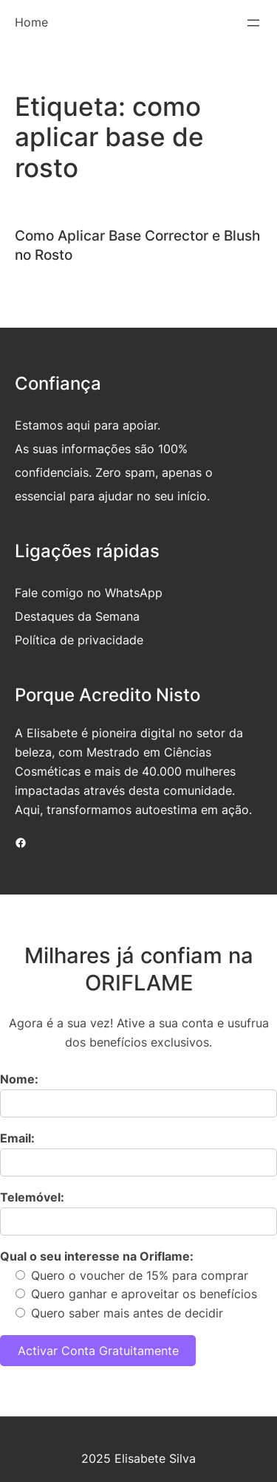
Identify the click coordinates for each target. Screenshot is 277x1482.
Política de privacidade (79, 640)
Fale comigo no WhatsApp (89, 592)
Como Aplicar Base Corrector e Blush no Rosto (137, 245)
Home (31, 22)
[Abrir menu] (253, 23)
